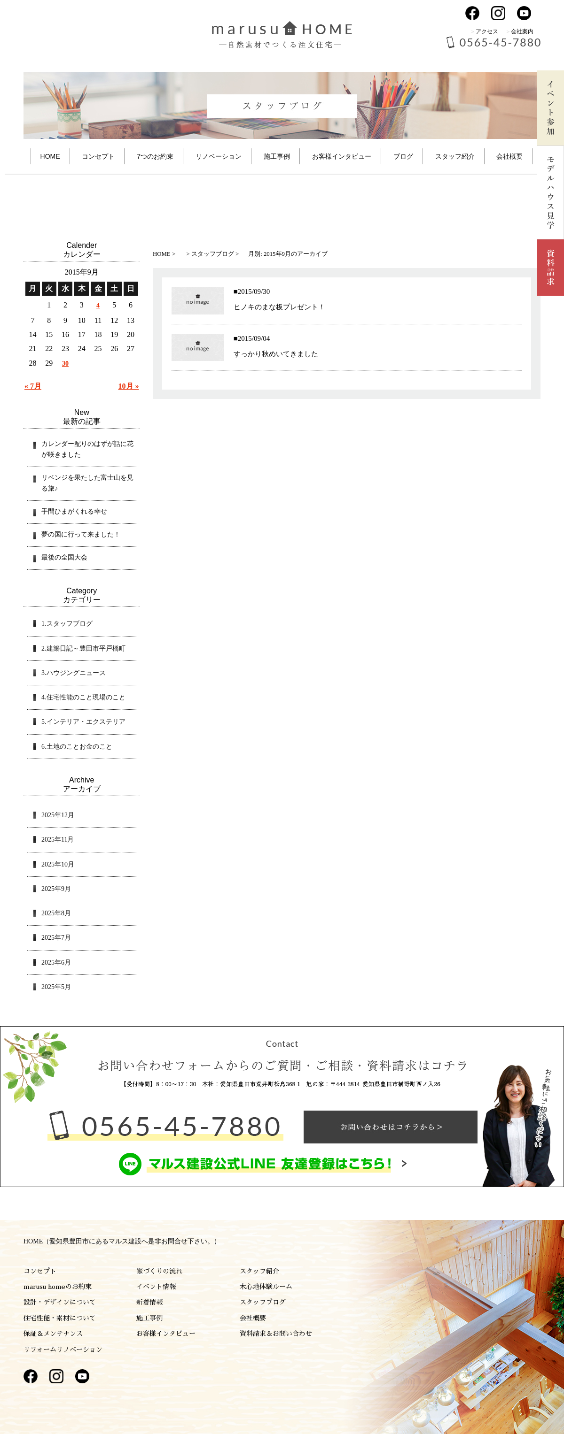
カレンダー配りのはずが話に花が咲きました (87, 449)
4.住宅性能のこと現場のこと (83, 697)
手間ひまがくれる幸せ (74, 511)
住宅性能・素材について (60, 1318)
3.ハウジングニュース (73, 672)
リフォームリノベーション (63, 1349)
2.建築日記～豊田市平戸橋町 (83, 648)
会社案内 (522, 31)
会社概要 (509, 156)
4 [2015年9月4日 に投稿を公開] (98, 305)
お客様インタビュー (341, 156)
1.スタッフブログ (67, 623)
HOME (50, 156)
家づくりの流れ (159, 1271)
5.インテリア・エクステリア (83, 721)
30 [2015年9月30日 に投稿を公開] (65, 363)
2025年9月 (56, 888)
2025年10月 (57, 864)
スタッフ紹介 (455, 156)
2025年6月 (56, 962)
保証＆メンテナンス (53, 1333)
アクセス (487, 31)
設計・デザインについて (60, 1302)
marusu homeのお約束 (58, 1286)
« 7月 (32, 386)
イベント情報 (156, 1286)
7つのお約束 (155, 156)
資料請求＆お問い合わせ (276, 1333)
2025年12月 (57, 815)
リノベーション (219, 156)
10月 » (128, 386)
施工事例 (277, 156)
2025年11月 (57, 839)
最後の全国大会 (64, 557)
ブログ (403, 156)
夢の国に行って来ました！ (80, 534)
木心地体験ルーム (266, 1286)
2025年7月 (56, 937)
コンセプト (98, 156)
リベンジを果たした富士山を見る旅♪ (87, 483)
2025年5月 (56, 986)
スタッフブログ (263, 1302)
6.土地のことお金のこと (76, 746)
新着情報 (149, 1302)
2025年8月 (56, 913)
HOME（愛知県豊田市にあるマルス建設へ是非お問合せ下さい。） (122, 1241)
